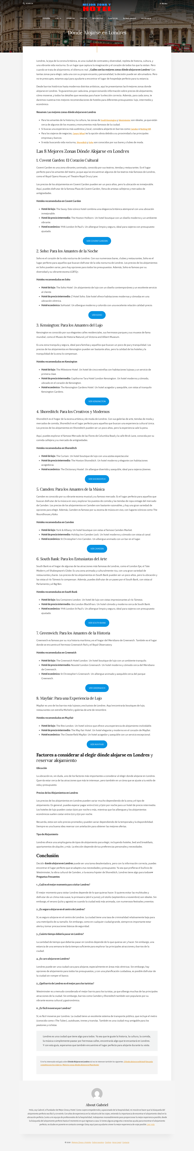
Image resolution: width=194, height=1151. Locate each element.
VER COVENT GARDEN (97, 241)
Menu (164, 4)
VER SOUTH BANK (97, 623)
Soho (93, 142)
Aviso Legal (116, 1143)
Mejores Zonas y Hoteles (81, 1143)
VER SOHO (97, 315)
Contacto (125, 1143)
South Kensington (110, 120)
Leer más (151, 1125)
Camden (135, 129)
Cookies (108, 1143)
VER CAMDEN (97, 549)
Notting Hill (148, 129)
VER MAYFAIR (97, 744)
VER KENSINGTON (97, 401)
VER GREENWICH (97, 688)
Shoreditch (83, 142)
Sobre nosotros (98, 1143)
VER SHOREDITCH (97, 479)
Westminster (129, 120)
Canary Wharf (80, 133)
